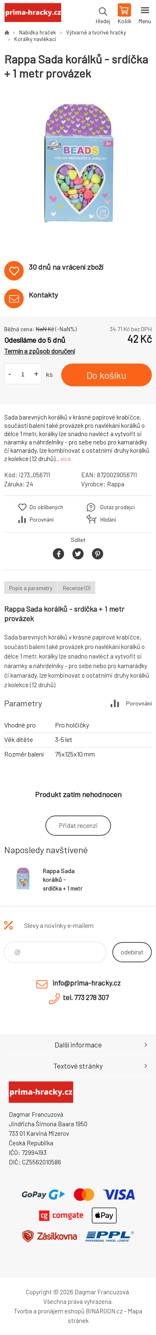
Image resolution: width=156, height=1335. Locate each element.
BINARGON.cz (104, 1311)
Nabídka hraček (37, 32)
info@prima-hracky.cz (86, 983)
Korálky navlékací (35, 39)
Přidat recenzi (78, 825)
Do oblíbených (46, 507)
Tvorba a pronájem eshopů (49, 1311)
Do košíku (106, 375)
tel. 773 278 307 (86, 997)
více (65, 458)
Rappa (115, 484)
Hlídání (108, 519)
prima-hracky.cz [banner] (32, 14)
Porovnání (42, 519)
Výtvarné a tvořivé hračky (96, 32)
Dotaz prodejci (117, 507)
